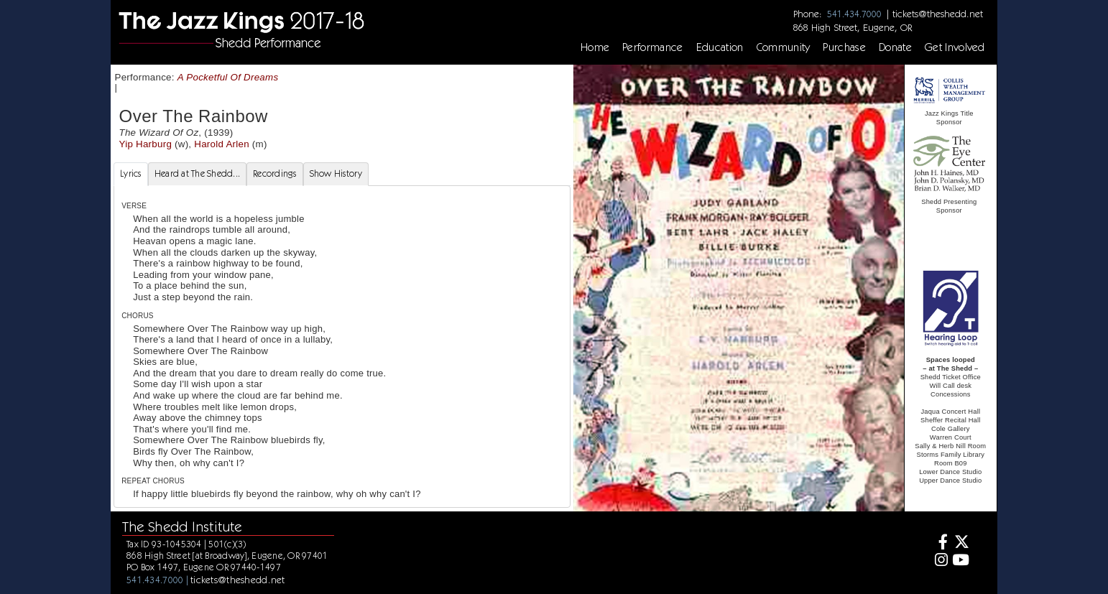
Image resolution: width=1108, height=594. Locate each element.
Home (595, 47)
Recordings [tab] (275, 173)
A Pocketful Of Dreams (228, 77)
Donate (895, 47)
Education (720, 47)
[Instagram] (939, 561)
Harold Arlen (221, 144)
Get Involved (955, 47)
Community (784, 47)
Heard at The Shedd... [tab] (197, 173)
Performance (652, 47)
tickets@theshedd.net (937, 13)
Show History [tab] (336, 173)
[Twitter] (960, 543)
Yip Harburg (145, 144)
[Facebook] (939, 543)
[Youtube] (960, 561)
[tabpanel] (342, 346)
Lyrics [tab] (131, 173)
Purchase (844, 47)
